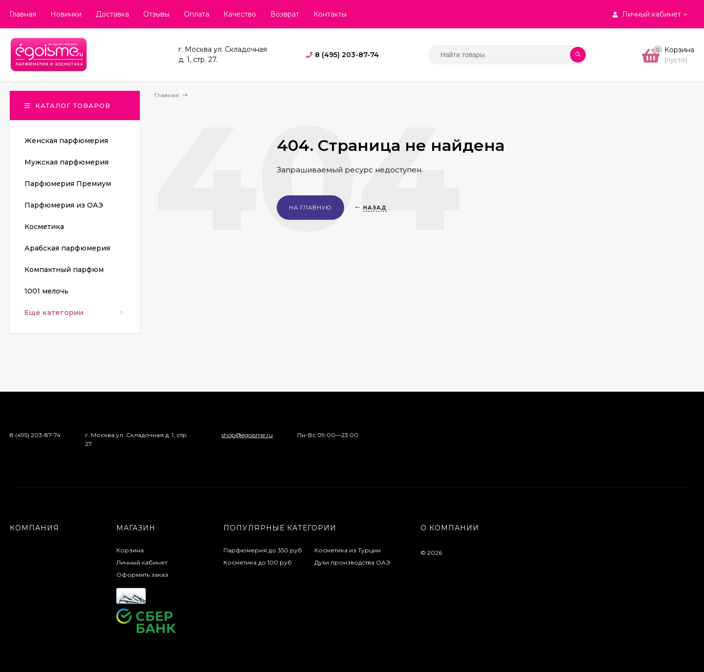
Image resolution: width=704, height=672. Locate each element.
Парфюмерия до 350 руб (262, 550)
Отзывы (156, 14)
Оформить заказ (142, 574)
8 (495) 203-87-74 (347, 54)
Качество (239, 14)
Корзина (130, 550)
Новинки (66, 14)
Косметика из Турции (347, 550)
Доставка (112, 14)
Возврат (284, 14)
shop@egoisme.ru (247, 435)
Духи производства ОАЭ (352, 562)
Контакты (330, 14)
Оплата (196, 14)
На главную (310, 207)
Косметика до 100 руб (257, 562)
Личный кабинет (141, 562)
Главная (22, 14)
